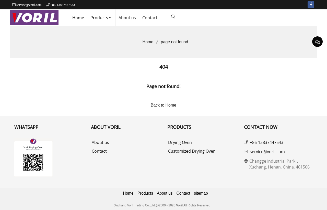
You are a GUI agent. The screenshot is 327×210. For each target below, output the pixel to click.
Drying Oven (180, 142)
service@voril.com (29, 4)
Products (101, 17)
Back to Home (163, 105)
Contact (149, 17)
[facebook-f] (311, 4)
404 (163, 66)
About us (127, 17)
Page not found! (163, 86)
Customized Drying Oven (192, 151)
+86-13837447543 (62, 4)
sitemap (201, 193)
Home (78, 17)
